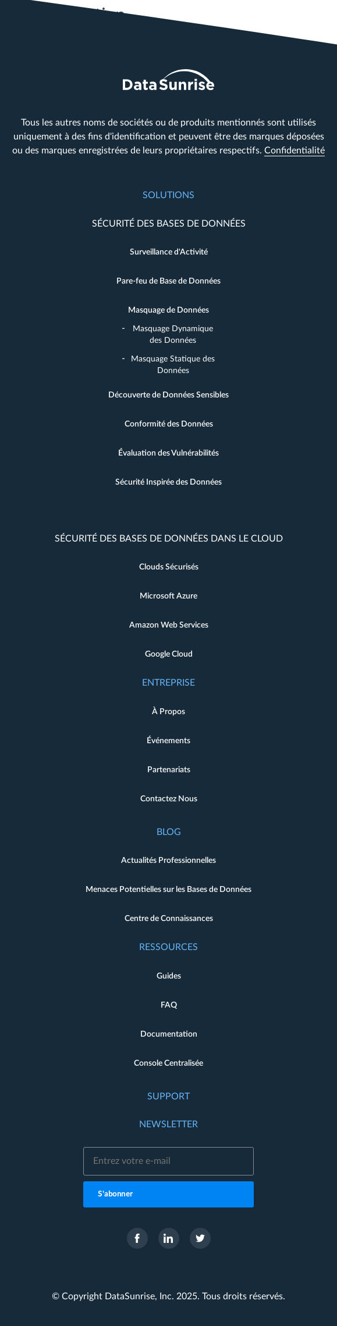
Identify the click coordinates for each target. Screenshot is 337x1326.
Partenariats (168, 770)
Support (168, 1096)
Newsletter (168, 1124)
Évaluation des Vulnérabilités (168, 453)
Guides (169, 976)
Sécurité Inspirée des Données (168, 482)
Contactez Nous (168, 799)
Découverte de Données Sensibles (168, 395)
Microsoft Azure (168, 596)
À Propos (168, 712)
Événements (168, 741)
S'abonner (115, 1194)
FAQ (169, 1005)
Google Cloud (169, 654)
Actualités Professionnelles (168, 860)
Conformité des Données (169, 424)
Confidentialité (294, 150)
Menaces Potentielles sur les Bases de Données (168, 890)
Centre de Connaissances (169, 919)
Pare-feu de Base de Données (168, 281)
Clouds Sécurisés (168, 567)
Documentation (168, 1034)
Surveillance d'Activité (169, 252)
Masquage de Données (168, 310)
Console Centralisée (168, 1063)
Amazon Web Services (168, 625)
